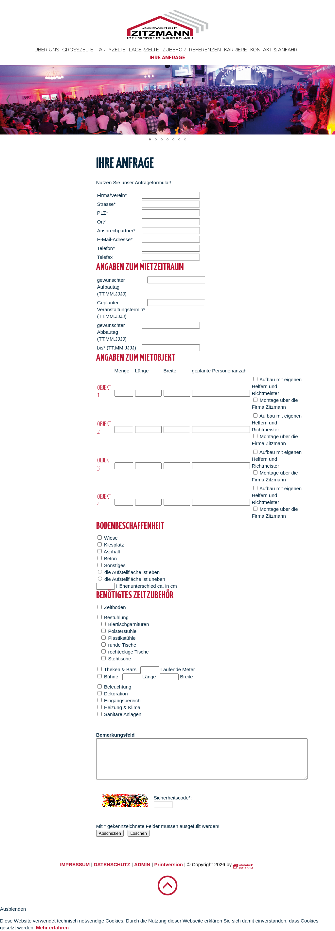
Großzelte (77, 50)
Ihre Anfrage (167, 58)
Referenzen (205, 50)
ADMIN (142, 864)
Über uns (46, 50)
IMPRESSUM (75, 864)
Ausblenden (13, 909)
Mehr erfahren (52, 927)
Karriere (235, 50)
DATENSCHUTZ (112, 864)
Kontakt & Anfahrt (275, 50)
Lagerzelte (144, 50)
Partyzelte (111, 50)
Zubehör (174, 50)
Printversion (168, 864)
